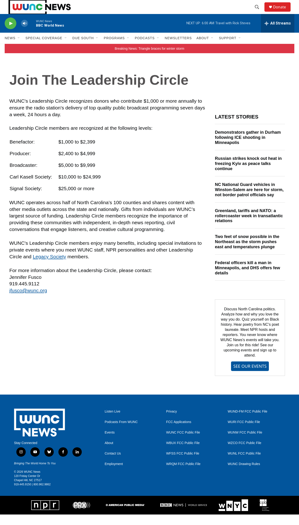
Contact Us (113, 464)
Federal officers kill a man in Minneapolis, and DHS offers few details (247, 278)
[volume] (24, 34)
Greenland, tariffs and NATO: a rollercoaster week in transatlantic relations (249, 226)
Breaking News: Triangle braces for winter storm (149, 59)
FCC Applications (178, 432)
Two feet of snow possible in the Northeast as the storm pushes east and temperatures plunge (247, 252)
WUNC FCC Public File (183, 443)
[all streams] (277, 33)
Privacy (171, 422)
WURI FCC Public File (244, 432)
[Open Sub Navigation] (19, 48)
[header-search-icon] (259, 12)
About (109, 453)
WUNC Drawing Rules (244, 474)
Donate (282, 12)
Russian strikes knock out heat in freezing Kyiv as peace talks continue (248, 174)
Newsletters (178, 48)
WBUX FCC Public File (182, 453)
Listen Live (112, 422)
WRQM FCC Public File (183, 474)
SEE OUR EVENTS (250, 376)
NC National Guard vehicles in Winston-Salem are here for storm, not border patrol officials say (249, 200)
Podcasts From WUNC (121, 432)
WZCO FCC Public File (244, 453)
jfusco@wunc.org (28, 301)
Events (110, 443)
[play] (10, 34)
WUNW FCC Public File (245, 443)
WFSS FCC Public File (182, 464)
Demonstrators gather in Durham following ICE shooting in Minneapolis (248, 147)
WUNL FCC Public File (244, 464)
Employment (114, 474)
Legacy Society (49, 267)
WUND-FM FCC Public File (247, 422)
